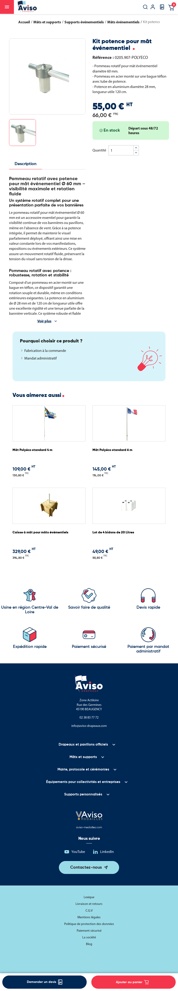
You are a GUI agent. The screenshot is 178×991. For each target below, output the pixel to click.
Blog (89, 944)
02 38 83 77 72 (89, 717)
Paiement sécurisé (89, 931)
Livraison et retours (89, 904)
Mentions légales (89, 917)
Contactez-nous (86, 867)
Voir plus (44, 321)
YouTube (78, 851)
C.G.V (89, 910)
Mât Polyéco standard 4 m (32, 450)
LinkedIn (107, 851)
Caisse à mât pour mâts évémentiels (40, 532)
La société (89, 937)
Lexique (89, 897)
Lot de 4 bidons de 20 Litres (113, 532)
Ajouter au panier (132, 982)
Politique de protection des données (89, 924)
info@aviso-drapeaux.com (89, 726)
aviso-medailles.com (89, 827)
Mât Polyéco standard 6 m (112, 450)
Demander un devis (44, 982)
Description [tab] (25, 164)
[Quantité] (121, 150)
